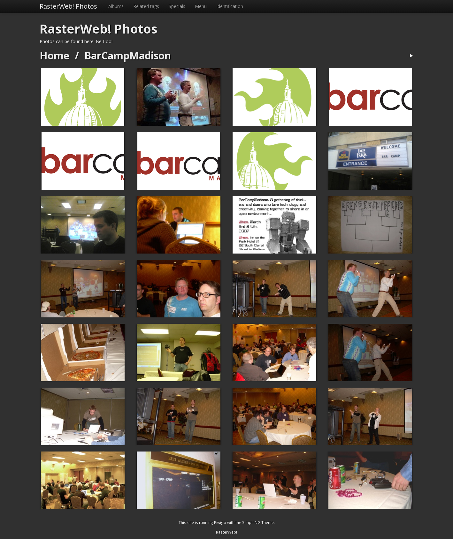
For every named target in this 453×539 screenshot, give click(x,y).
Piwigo (220, 522)
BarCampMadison (127, 55)
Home (54, 55)
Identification (229, 6)
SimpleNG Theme (258, 522)
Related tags (146, 6)
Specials (177, 6)
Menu (201, 6)
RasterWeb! (226, 532)
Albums (116, 6)
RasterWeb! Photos (68, 6)
